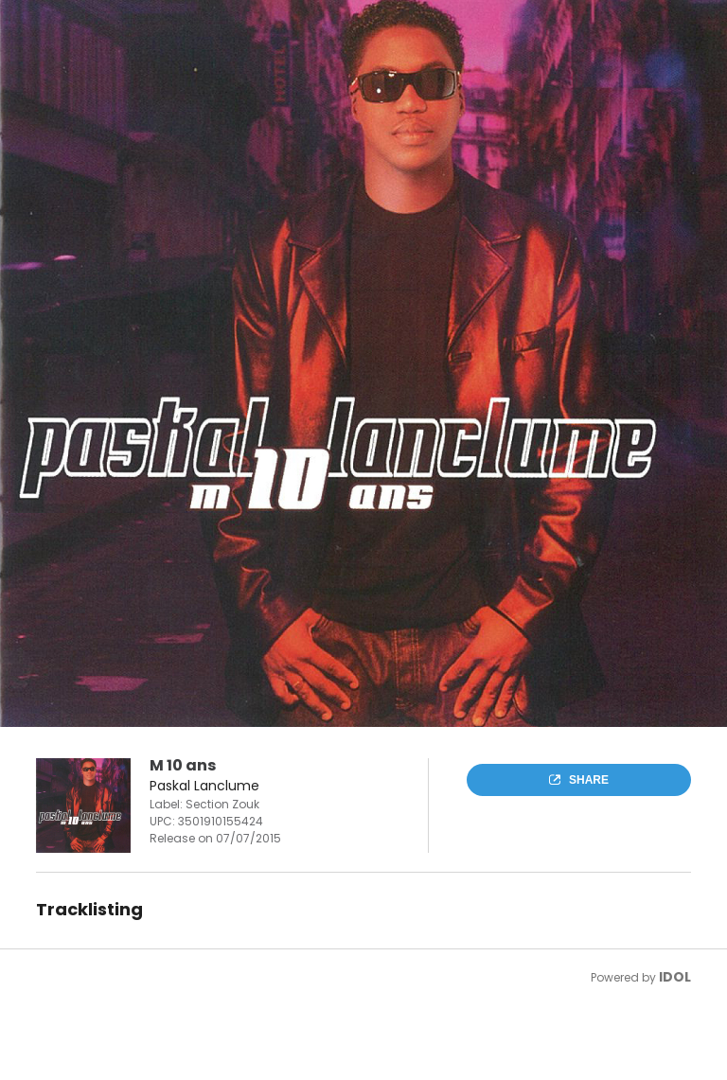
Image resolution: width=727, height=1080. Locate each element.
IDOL (675, 976)
